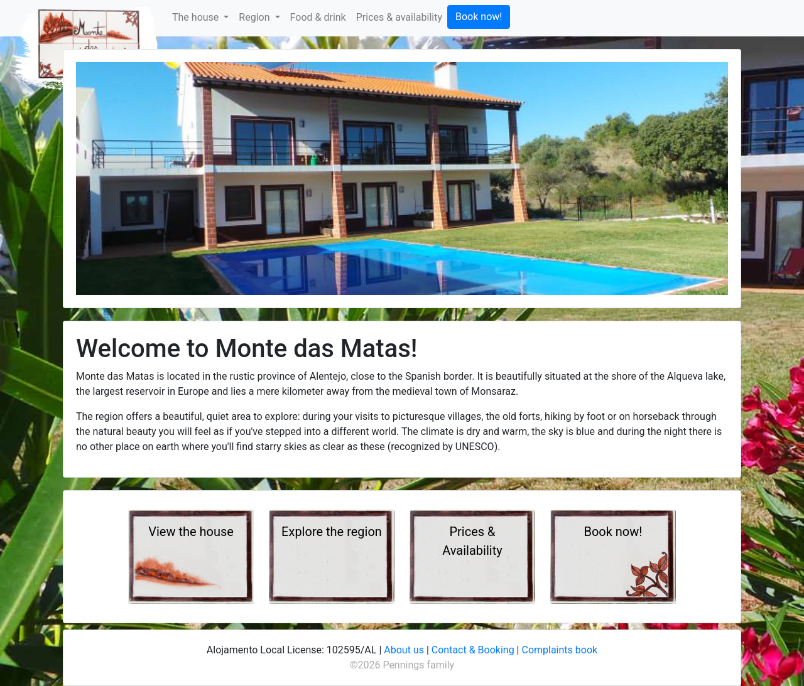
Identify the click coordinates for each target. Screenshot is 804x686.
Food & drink (318, 17)
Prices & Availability (472, 541)
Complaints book (559, 650)
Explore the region (331, 531)
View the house (191, 531)
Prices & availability (399, 17)
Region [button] (255, 17)
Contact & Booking (473, 650)
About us (404, 650)
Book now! (478, 17)
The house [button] (196, 17)
